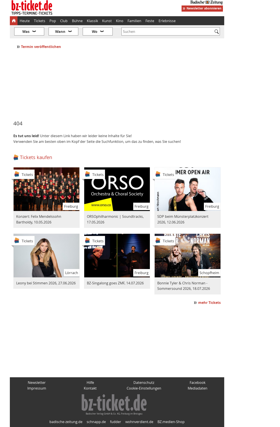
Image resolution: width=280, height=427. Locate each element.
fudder (115, 421)
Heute (25, 20)
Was (26, 31)
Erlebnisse (167, 20)
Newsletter (37, 382)
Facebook (197, 382)
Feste (149, 20)
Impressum (36, 388)
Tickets (39, 20)
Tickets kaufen (36, 157)
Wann (60, 31)
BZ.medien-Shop (171, 421)
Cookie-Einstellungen (144, 388)
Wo (94, 31)
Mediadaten (197, 388)
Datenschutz (143, 382)
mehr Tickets (209, 302)
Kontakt (90, 388)
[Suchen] (217, 32)
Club (64, 20)
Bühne (77, 20)
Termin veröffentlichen (41, 46)
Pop (52, 20)
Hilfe (90, 382)
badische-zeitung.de (65, 421)
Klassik (92, 20)
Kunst (107, 20)
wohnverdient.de (139, 421)
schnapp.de (96, 421)
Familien (134, 20)
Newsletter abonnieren (204, 8)
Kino (119, 20)
